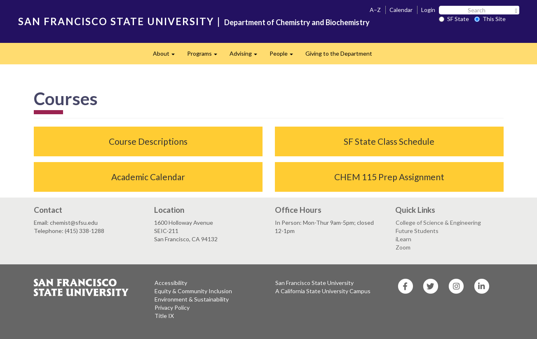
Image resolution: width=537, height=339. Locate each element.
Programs (205, 56)
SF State (454, 18)
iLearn (403, 238)
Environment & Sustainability (192, 299)
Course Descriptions (148, 141)
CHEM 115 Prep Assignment (389, 177)
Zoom (403, 247)
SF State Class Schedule (389, 141)
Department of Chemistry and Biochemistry (297, 22)
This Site (490, 18)
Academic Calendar (148, 177)
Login (428, 9)
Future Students (417, 230)
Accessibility (171, 282)
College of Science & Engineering (438, 222)
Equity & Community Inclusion (193, 290)
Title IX (164, 315)
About (167, 56)
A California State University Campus (323, 290)
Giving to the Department (338, 53)
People (284, 56)
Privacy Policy (172, 307)
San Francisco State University (314, 282)
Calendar (401, 9)
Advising (246, 56)
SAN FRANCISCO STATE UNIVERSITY (116, 21)
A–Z (375, 9)
